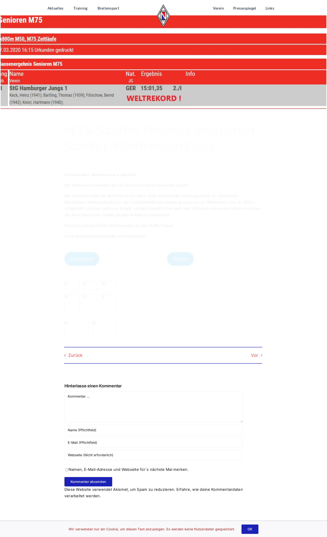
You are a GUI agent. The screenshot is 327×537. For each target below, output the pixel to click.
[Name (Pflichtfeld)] (153, 430)
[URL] (153, 455)
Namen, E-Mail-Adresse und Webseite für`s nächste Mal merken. (129, 469)
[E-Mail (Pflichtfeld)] (153, 442)
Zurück (72, 355)
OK (250, 529)
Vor (251, 355)
